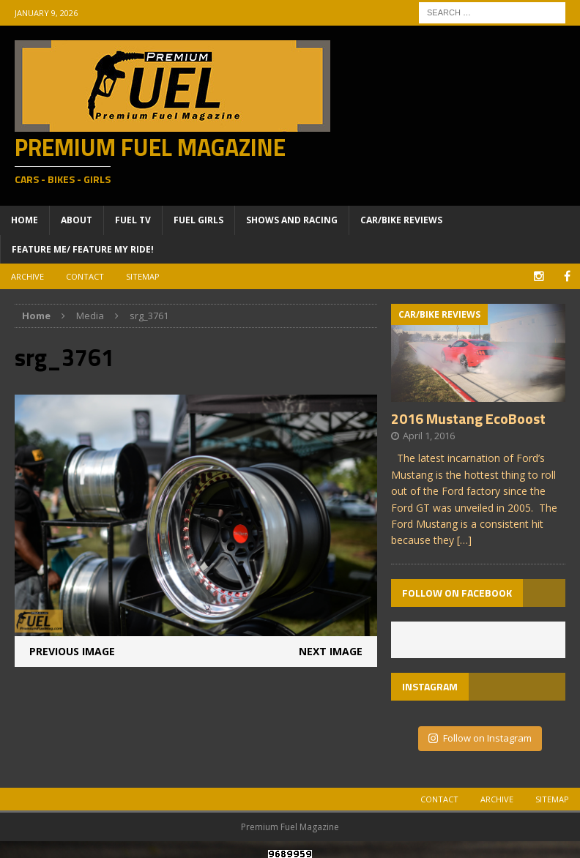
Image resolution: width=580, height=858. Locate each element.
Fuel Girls (198, 220)
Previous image (72, 651)
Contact (85, 276)
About (76, 220)
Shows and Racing (292, 220)
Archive (27, 276)
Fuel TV (133, 220)
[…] (464, 540)
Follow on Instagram (480, 738)
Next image (330, 651)
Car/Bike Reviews (401, 220)
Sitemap (143, 276)
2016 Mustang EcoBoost (468, 418)
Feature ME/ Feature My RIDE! (83, 249)
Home (24, 220)
